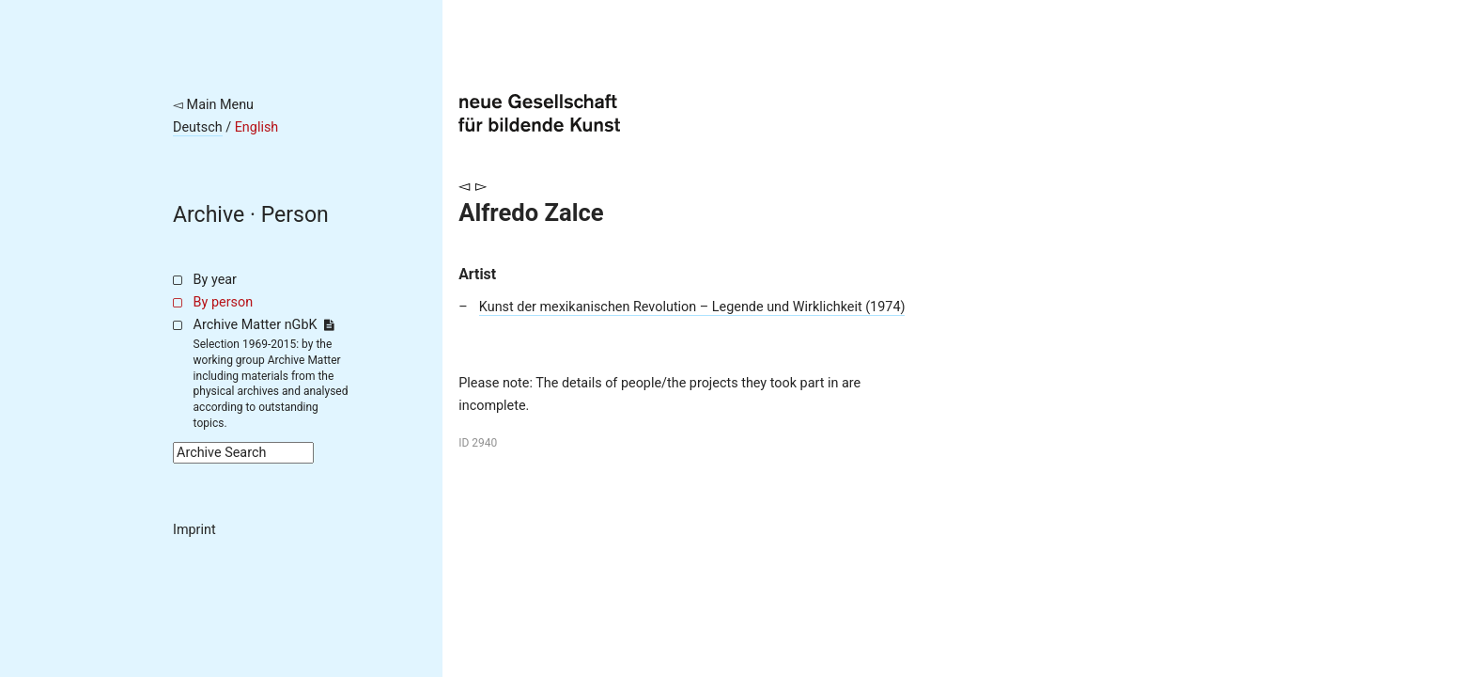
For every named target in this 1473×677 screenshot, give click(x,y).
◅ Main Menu (213, 105)
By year (215, 280)
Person (295, 215)
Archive (208, 215)
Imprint (194, 530)
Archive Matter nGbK (264, 325)
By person (224, 302)
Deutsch (198, 127)
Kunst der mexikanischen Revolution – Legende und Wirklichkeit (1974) (692, 307)
